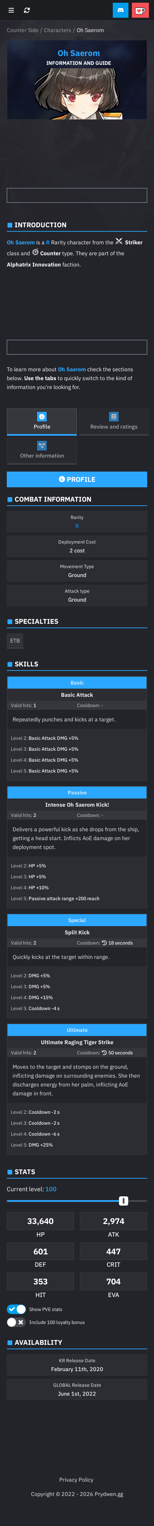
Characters (57, 30)
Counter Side (22, 30)
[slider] (123, 1201)
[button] (120, 10)
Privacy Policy (76, 1479)
